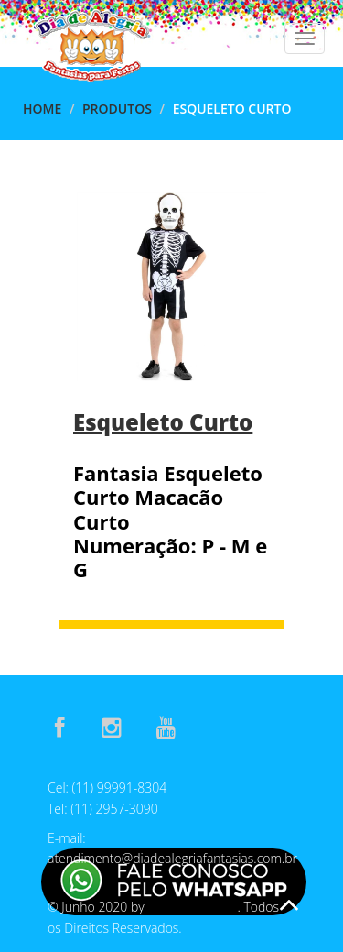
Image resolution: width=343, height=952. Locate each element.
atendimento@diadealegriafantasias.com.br (172, 858)
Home (42, 108)
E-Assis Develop (192, 907)
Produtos (117, 108)
